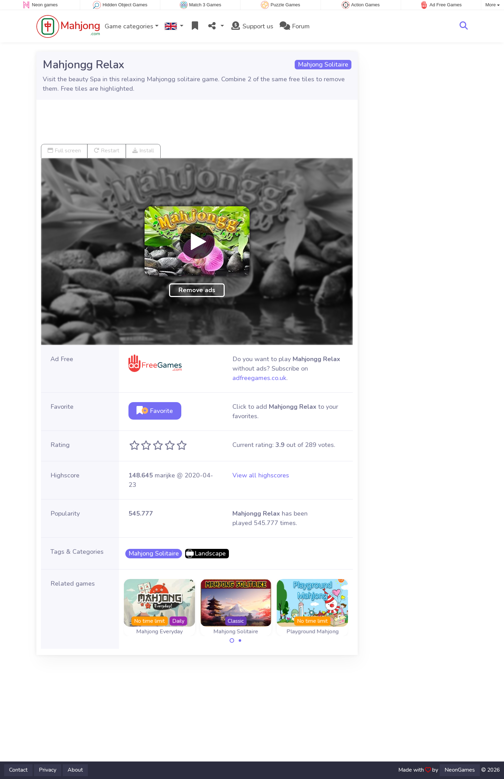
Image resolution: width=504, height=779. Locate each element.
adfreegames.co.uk (259, 378)
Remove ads (196, 290)
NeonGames (459, 770)
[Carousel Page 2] (239, 640)
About (75, 770)
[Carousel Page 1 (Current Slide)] (232, 640)
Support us (251, 26)
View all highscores (260, 475)
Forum (295, 26)
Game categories (129, 26)
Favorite (154, 411)
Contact (18, 770)
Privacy (47, 770)
